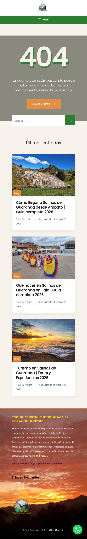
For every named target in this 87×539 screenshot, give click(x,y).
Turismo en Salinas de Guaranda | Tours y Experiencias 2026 (36, 373)
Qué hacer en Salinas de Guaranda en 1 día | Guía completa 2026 (38, 290)
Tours (15, 493)
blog (16, 193)
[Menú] (39, 19)
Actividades (19, 488)
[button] (77, 529)
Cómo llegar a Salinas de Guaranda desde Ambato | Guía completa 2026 (40, 207)
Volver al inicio (41, 104)
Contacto (18, 482)
